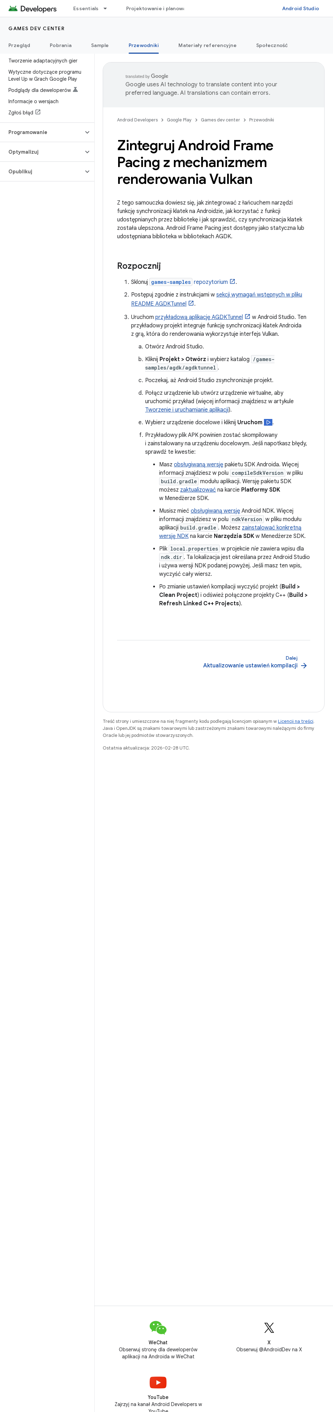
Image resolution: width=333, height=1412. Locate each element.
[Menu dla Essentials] (108, 8)
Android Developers (137, 120)
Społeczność (272, 45)
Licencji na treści (295, 721)
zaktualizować (198, 489)
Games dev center (36, 28)
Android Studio (300, 8)
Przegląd (19, 45)
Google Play (179, 120)
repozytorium (188, 282)
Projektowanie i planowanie (160, 8)
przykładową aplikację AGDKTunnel (199, 317)
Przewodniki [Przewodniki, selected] (144, 45)
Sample (100, 45)
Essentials (86, 8)
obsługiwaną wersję (198, 464)
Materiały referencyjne (207, 45)
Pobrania (61, 45)
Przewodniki (261, 120)
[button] (41, 132)
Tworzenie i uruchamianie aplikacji (187, 409)
